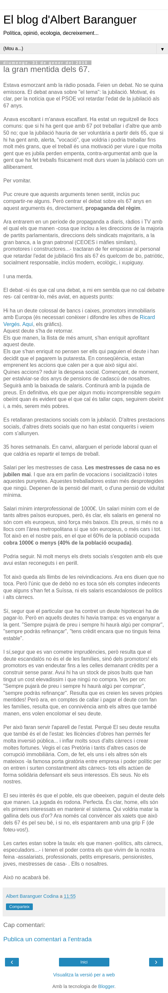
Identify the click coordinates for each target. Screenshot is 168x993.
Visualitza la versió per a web (84, 974)
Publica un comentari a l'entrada (47, 939)
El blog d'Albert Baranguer (70, 19)
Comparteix (19, 906)
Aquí (27, 324)
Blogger (106, 986)
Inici (84, 962)
